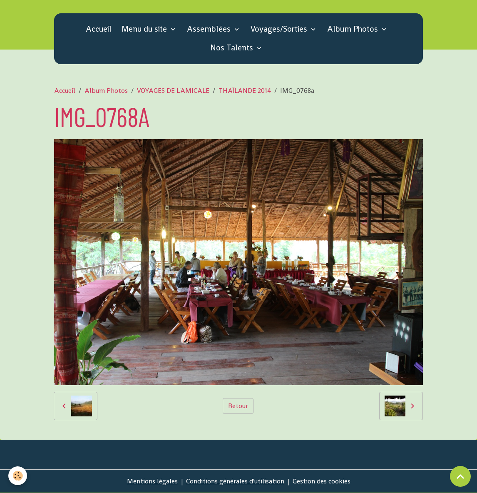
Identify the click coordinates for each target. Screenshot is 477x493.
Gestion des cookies (321, 481)
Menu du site (145, 29)
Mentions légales (152, 481)
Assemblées (210, 29)
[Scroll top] (460, 476)
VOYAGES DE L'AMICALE (173, 90)
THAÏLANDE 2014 (245, 90)
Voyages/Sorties (280, 29)
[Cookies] (17, 475)
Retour (238, 405)
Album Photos (353, 29)
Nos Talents (232, 47)
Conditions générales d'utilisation (235, 481)
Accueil (99, 29)
